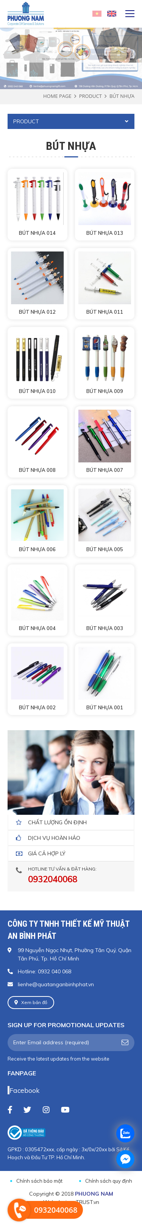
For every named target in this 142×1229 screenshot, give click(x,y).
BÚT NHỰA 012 (37, 312)
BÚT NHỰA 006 (37, 549)
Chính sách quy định (108, 1181)
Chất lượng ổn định (57, 822)
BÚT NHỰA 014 (37, 233)
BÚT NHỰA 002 (37, 707)
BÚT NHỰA (121, 96)
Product (90, 96)
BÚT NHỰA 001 (104, 707)
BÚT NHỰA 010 (37, 391)
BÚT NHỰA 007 (104, 470)
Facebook (24, 1090)
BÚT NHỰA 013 (104, 233)
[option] (71, 43)
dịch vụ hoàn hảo (54, 838)
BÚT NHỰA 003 (104, 628)
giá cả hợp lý (47, 853)
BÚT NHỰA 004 (37, 628)
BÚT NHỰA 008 (37, 470)
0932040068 (52, 879)
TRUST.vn (87, 1202)
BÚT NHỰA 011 (104, 312)
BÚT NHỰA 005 (104, 549)
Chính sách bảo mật (39, 1181)
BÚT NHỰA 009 (104, 391)
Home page (57, 96)
